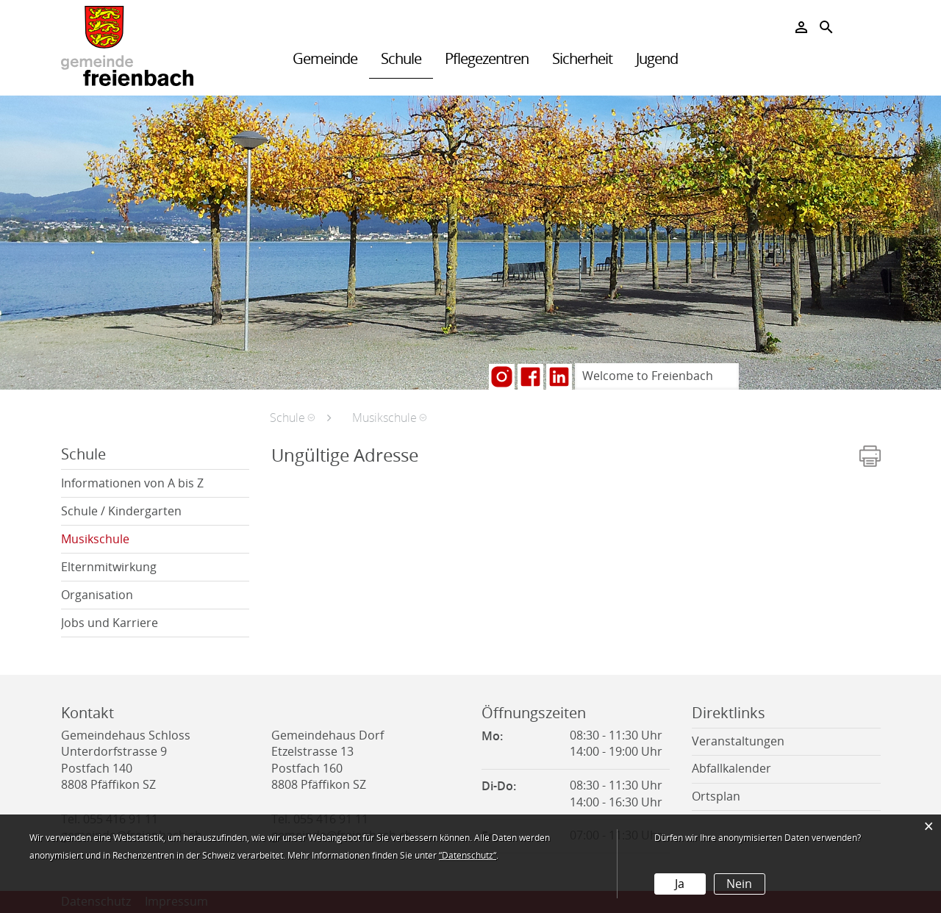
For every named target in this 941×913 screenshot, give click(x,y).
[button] (292, 417)
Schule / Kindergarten (121, 511)
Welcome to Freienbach (647, 376)
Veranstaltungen (738, 741)
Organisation (97, 595)
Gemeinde (325, 59)
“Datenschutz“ (467, 856)
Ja (679, 884)
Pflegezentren (487, 59)
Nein (739, 884)
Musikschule (130, 539)
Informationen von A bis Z (132, 483)
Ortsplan (716, 796)
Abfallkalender (731, 769)
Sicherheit (582, 59)
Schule (401, 59)
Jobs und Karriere (109, 623)
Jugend (657, 59)
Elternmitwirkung (109, 567)
